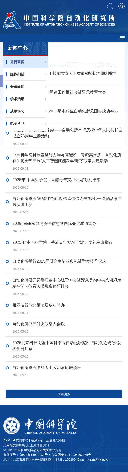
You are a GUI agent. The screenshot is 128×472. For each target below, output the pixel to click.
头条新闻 (17, 86)
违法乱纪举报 (55, 440)
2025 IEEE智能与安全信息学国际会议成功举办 (54, 223)
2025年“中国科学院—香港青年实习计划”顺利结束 (56, 180)
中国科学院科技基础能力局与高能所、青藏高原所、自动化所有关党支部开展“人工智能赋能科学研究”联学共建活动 (66, 158)
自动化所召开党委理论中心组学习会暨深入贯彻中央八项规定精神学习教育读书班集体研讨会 (66, 283)
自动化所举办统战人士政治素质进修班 (46, 367)
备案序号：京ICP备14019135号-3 (26, 455)
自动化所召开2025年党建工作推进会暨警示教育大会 (59, 92)
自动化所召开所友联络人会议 (38, 324)
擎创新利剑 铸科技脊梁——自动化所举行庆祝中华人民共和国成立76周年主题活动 (67, 133)
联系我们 (37, 440)
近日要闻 (17, 62)
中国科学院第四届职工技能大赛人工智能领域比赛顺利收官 (64, 73)
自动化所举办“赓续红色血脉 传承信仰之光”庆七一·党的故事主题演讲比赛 (67, 201)
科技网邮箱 (20, 440)
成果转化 (17, 111)
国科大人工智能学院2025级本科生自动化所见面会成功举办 (65, 111)
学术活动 (17, 99)
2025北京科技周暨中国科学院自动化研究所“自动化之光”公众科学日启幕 (66, 345)
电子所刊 (17, 123)
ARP (6, 440)
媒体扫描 (17, 74)
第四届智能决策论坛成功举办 (38, 305)
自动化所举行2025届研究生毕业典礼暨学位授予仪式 (59, 261)
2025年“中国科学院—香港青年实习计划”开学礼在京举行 (62, 242)
